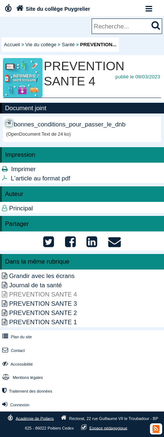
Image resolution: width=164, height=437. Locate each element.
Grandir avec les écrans (42, 276)
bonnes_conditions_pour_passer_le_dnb (69, 124)
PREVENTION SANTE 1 (43, 322)
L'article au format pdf (40, 178)
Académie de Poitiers (35, 418)
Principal (21, 208)
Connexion (15, 405)
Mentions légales (22, 377)
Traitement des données (26, 391)
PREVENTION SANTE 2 (43, 312)
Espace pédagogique (108, 428)
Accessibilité (17, 364)
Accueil (12, 44)
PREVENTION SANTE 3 (43, 303)
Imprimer (23, 169)
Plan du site (16, 337)
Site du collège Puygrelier (52, 9)
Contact (13, 350)
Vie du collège (41, 44)
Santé (68, 44)
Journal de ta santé (35, 285)
